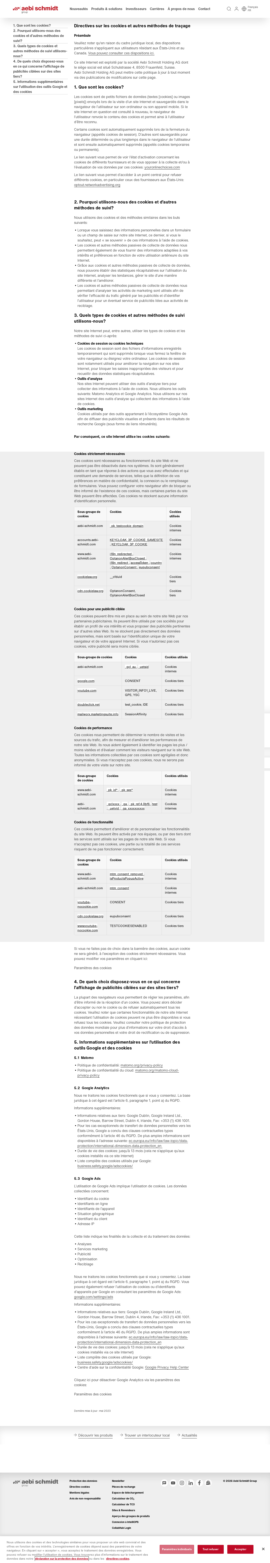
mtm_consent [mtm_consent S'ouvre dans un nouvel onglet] (120, 915)
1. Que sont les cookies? (33, 36)
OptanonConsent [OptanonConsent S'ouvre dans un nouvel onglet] (125, 590)
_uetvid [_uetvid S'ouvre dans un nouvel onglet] (114, 835)
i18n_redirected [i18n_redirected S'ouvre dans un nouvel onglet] (122, 576)
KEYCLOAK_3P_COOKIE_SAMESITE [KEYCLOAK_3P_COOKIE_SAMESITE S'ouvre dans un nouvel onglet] (137, 562)
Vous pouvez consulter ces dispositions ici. (122, 70)
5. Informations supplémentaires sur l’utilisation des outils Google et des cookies (39, 98)
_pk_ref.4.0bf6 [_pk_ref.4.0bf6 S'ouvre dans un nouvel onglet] (140, 831)
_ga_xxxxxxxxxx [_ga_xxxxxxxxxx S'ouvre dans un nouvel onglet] (133, 835)
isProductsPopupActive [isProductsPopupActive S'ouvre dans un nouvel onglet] (127, 905)
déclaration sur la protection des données (61, 1559)
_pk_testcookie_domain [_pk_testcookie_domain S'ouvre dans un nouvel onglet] (127, 548)
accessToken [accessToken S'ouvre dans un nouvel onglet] (140, 585)
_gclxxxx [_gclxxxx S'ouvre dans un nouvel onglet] (113, 831)
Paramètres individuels (177, 1549)
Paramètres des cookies (93, 994)
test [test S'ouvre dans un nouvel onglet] (155, 831)
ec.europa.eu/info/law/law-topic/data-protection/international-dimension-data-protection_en (133, 1185)
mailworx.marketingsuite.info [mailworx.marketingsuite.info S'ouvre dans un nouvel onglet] (98, 741)
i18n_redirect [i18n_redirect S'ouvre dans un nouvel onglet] (120, 585)
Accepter (240, 1549)
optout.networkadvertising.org (98, 202)
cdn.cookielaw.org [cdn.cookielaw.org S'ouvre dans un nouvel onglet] (91, 613)
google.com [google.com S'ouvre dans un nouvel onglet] (86, 707)
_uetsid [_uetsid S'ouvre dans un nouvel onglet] (144, 693)
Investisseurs (137, 14)
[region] (135, 1549)
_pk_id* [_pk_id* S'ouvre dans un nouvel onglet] (113, 817)
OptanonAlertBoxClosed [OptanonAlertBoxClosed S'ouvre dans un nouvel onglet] (128, 581)
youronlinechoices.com (163, 184)
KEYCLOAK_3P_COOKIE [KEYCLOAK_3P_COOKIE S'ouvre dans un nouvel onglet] (130, 567)
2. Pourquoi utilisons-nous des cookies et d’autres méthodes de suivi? (38, 47)
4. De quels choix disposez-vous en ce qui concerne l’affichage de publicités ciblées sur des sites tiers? (38, 80)
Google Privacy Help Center (167, 1419)
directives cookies (117, 1559)
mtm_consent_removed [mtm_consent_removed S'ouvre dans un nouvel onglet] (127, 901)
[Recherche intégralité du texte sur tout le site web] (227, 14)
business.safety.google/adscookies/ (106, 1208)
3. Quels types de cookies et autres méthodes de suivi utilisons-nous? (36, 62)
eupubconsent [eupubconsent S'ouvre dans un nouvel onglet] (150, 590)
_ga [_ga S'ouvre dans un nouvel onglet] (125, 831)
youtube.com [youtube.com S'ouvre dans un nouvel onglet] (87, 717)
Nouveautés (80, 14)
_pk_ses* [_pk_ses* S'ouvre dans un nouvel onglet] (126, 817)
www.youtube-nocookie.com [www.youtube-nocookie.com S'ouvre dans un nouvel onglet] (88, 955)
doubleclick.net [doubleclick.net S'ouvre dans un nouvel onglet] (89, 731)
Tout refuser (211, 1549)
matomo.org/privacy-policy (142, 1097)
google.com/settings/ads (94, 1344)
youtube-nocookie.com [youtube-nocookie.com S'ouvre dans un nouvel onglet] (88, 931)
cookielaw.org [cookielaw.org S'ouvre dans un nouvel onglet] (88, 599)
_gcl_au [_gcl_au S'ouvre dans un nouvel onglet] (131, 693)
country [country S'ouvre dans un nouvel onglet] (156, 585)
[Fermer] (263, 1549)
